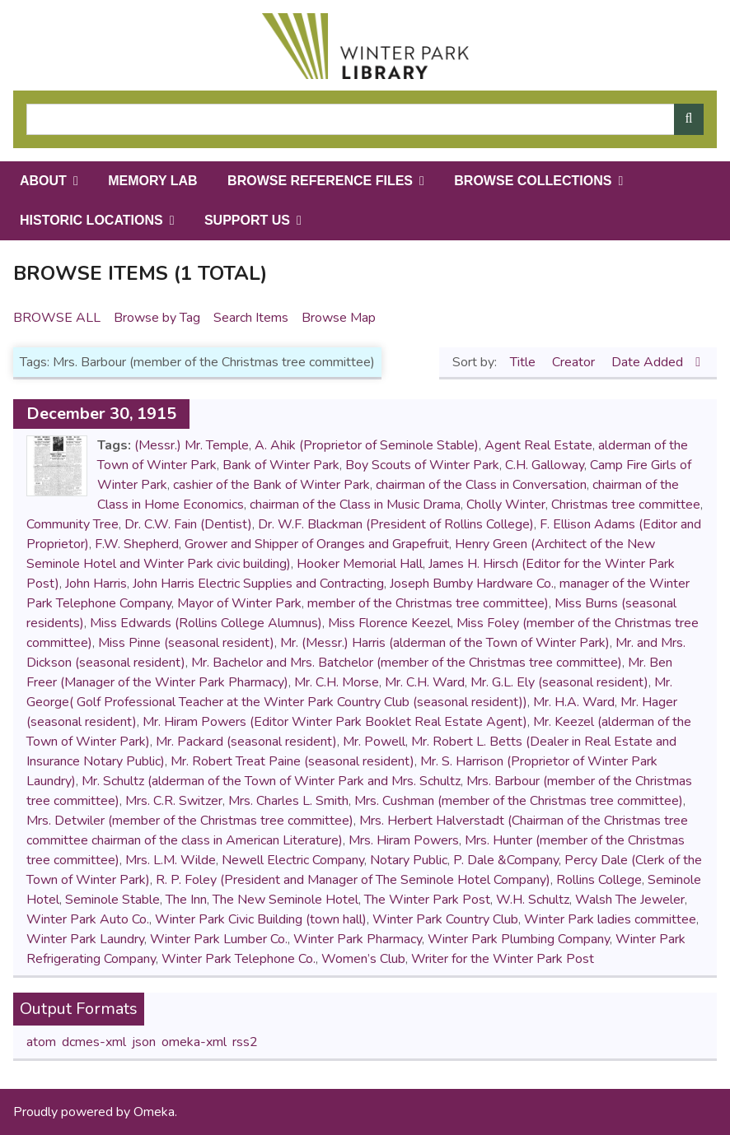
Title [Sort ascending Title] (524, 362)
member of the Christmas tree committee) (428, 603)
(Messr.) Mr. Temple (191, 445)
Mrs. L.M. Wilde (170, 860)
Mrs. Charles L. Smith (288, 801)
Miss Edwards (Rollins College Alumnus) (206, 623)
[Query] (365, 119)
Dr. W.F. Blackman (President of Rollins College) (396, 524)
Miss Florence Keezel (389, 623)
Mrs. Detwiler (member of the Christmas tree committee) (189, 821)
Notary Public (408, 860)
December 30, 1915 (101, 413)
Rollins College (599, 880)
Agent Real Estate (538, 445)
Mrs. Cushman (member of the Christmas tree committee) (518, 801)
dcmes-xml (94, 1042)
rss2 (245, 1042)
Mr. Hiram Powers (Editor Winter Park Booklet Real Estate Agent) (335, 722)
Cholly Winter (505, 504)
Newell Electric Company (293, 860)
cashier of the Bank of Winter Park (271, 485)
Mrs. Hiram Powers (404, 840)
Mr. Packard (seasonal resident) (246, 742)
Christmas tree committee (625, 504)
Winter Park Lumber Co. (219, 939)
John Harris (96, 583)
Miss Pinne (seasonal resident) (186, 643)
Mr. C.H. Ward (425, 682)
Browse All (57, 318)
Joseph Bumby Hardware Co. (472, 583)
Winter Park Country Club (445, 919)
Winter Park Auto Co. (87, 919)
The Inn (186, 900)
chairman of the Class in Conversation (481, 485)
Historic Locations (91, 220)
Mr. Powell (374, 742)
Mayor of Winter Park (239, 603)
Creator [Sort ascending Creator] (575, 362)
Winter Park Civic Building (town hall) (261, 919)
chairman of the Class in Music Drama (355, 504)
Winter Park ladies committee (610, 919)
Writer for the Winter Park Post (502, 959)
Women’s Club (363, 959)
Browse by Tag (157, 318)
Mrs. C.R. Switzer (173, 801)
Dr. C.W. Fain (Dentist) (188, 524)
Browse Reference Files (320, 181)
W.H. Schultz (532, 900)
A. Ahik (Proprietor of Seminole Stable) (367, 445)
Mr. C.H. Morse (336, 682)
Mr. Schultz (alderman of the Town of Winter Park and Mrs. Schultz (271, 781)
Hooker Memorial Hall (360, 564)
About (43, 181)
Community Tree (72, 524)
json (144, 1042)
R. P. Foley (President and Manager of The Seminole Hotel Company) (353, 880)
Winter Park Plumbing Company (519, 939)
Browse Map (339, 318)
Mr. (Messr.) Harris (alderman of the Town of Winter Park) (445, 643)
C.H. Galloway (544, 465)
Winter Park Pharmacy (357, 939)
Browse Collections (532, 181)
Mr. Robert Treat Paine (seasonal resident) (292, 761)
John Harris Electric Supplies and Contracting (258, 583)
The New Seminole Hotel (285, 900)
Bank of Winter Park (280, 465)
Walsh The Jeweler (630, 900)
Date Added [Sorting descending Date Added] (648, 362)
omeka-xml (194, 1042)
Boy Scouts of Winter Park (422, 465)
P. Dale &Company (506, 860)
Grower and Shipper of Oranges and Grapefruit (317, 544)
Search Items (250, 318)
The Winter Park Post (427, 900)
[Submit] (689, 119)
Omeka (154, 1112)
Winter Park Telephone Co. (238, 959)
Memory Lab (152, 181)
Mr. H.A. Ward (574, 702)
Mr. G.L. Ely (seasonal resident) (559, 682)
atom (41, 1042)
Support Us (247, 220)
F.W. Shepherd (137, 544)
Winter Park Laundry (85, 939)
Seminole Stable (112, 900)
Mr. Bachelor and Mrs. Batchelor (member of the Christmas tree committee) (406, 663)
